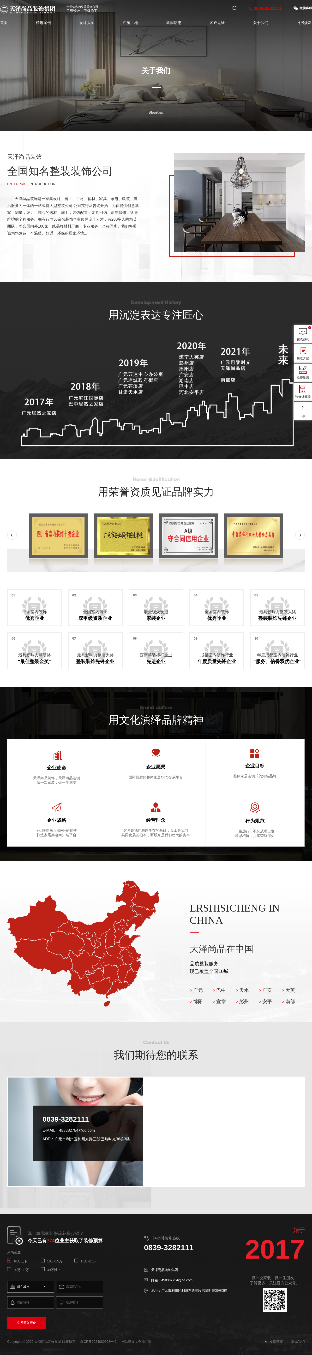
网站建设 (128, 1341)
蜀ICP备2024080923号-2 (98, 1341)
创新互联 (145, 1341)
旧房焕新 (304, 23)
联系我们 (298, 1341)
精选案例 (43, 23)
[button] (12, 535)
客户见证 (217, 23)
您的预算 (14, 1253)
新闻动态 (173, 23)
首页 (4, 23)
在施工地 (130, 23)
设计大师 (87, 23)
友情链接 (276, 1341)
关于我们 (260, 23)
